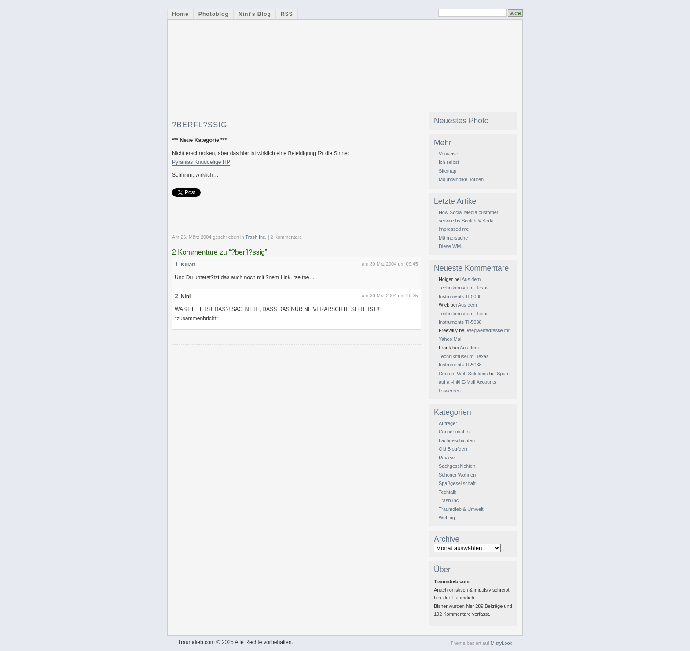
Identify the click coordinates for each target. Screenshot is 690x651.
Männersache (453, 237)
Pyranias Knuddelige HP (201, 162)
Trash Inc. (255, 237)
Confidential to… (456, 431)
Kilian (188, 265)
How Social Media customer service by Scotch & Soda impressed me (469, 221)
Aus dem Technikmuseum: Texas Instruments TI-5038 (463, 288)
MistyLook (501, 643)
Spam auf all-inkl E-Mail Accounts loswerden (474, 382)
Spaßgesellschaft (457, 483)
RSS (287, 14)
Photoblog (213, 14)
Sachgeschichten (457, 466)
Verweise (448, 153)
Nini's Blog (255, 14)
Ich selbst (449, 162)
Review (447, 457)
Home (180, 14)
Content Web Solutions (463, 373)
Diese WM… (452, 246)
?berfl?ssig (199, 125)
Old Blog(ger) (453, 448)
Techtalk (447, 492)
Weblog (447, 517)
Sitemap (447, 171)
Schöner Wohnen (457, 474)
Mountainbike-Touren (461, 179)
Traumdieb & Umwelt (461, 509)
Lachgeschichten (457, 440)
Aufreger (448, 423)
